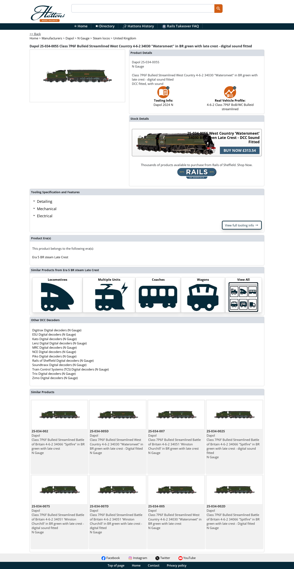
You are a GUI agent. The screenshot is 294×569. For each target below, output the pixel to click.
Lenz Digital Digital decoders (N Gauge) (59, 343)
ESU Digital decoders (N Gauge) (54, 334)
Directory (105, 26)
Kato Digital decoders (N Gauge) (54, 339)
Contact (153, 565)
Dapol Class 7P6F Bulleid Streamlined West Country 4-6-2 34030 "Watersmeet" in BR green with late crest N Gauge (175, 517)
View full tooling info (242, 225)
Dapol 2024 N (163, 98)
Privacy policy (176, 565)
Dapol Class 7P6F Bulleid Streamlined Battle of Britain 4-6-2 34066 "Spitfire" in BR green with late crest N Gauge (58, 442)
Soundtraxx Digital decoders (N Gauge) (59, 365)
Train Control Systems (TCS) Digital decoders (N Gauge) (70, 369)
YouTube (187, 558)
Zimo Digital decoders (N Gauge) (55, 378)
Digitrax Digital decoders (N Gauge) (56, 330)
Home (81, 26)
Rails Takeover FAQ (180, 26)
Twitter (162, 558)
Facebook (110, 558)
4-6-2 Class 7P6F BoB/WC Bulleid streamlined (230, 100)
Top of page (116, 565)
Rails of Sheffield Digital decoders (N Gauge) (63, 360)
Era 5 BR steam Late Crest (50, 257)
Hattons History (138, 26)
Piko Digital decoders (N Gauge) (54, 356)
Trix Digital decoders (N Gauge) (54, 374)
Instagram (137, 558)
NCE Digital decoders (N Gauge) (54, 352)
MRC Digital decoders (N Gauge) (54, 347)
